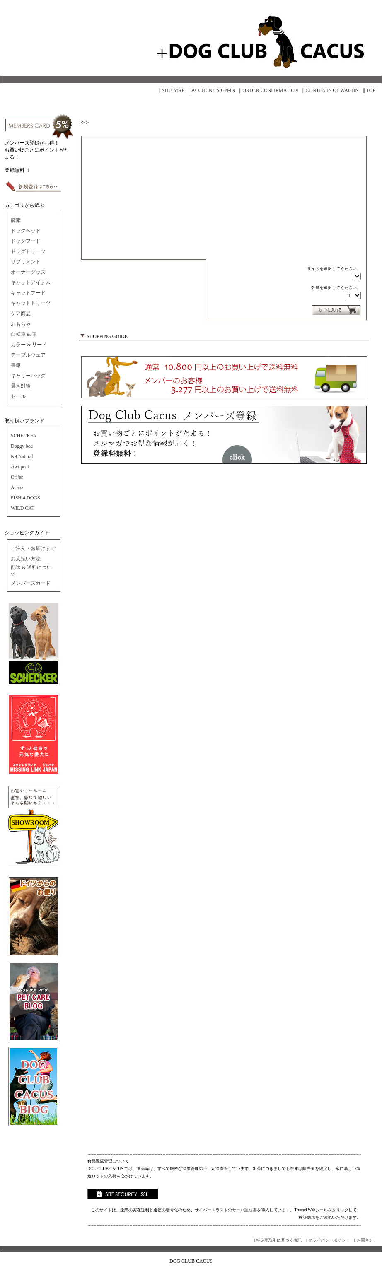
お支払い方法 (26, 559)
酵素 (16, 220)
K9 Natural (22, 456)
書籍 (16, 365)
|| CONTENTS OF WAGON (330, 90)
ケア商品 (21, 313)
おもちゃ (21, 324)
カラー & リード (29, 344)
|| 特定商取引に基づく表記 (277, 1240)
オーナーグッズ (28, 272)
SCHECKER (24, 436)
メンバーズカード (31, 583)
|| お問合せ (363, 1240)
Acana (17, 487)
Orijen (17, 477)
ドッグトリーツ (28, 251)
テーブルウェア (28, 355)
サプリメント (26, 262)
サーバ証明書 (244, 1210)
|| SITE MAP (171, 90)
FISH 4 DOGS (25, 498)
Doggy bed (22, 446)
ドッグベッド (26, 231)
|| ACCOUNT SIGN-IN (212, 90)
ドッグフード (26, 241)
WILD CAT (22, 508)
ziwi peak (20, 467)
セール (18, 396)
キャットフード (28, 293)
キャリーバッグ (28, 376)
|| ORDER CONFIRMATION (268, 90)
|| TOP (369, 90)
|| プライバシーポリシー (328, 1240)
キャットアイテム (31, 282)
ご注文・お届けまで (33, 548)
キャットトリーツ (31, 303)
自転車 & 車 (24, 334)
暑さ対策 (21, 386)
